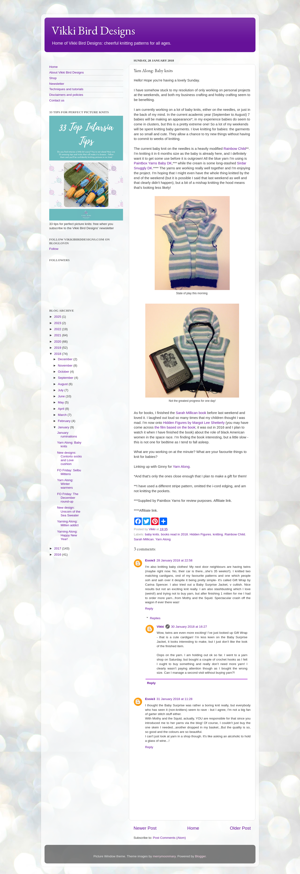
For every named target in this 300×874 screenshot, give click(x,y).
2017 (58, 548)
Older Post (240, 828)
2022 (58, 329)
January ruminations (67, 434)
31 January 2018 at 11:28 (174, 699)
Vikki (160, 626)
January (64, 427)
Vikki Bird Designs (93, 30)
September (66, 377)
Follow (53, 249)
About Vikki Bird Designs (66, 72)
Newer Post (145, 828)
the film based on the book (174, 427)
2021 (58, 335)
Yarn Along (181, 466)
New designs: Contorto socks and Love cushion (69, 458)
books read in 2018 (174, 534)
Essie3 (150, 560)
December (65, 359)
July (61, 390)
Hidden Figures (200, 534)
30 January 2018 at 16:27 (189, 626)
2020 (58, 341)
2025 (58, 316)
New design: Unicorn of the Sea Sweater (68, 511)
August (63, 384)
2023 (58, 323)
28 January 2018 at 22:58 (174, 560)
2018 (58, 354)
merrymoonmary (164, 856)
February (64, 421)
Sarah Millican (144, 539)
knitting (218, 534)
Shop (53, 78)
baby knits (152, 534)
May (61, 402)
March (63, 415)
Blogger (200, 856)
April (61, 408)
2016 (58, 554)
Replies (155, 618)
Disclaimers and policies (66, 95)
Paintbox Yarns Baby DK (153, 163)
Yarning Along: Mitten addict (68, 523)
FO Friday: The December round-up (68, 497)
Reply (149, 608)
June (62, 396)
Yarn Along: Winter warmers (65, 483)
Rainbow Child (235, 149)
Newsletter (56, 83)
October (64, 371)
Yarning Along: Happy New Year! (67, 535)
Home (193, 828)
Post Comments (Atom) (169, 837)
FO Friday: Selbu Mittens (69, 472)
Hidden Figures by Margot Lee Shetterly (194, 423)
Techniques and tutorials (66, 89)
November (65, 365)
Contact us (56, 100)
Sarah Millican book (191, 413)
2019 (58, 347)
